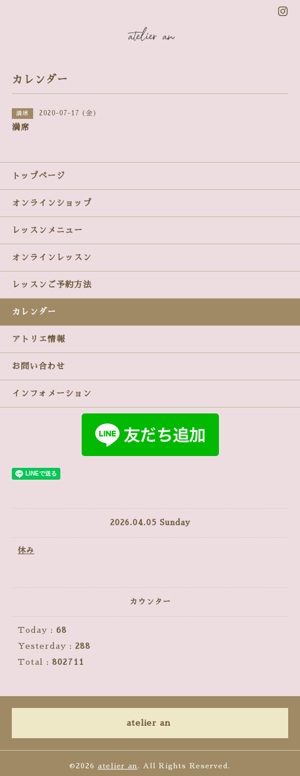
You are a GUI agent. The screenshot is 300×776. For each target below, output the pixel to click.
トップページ (38, 176)
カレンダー (34, 312)
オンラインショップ (52, 203)
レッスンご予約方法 (52, 284)
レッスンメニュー (47, 230)
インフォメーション (52, 393)
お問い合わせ (38, 366)
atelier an (117, 765)
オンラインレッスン (52, 257)
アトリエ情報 (38, 339)
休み (26, 550)
